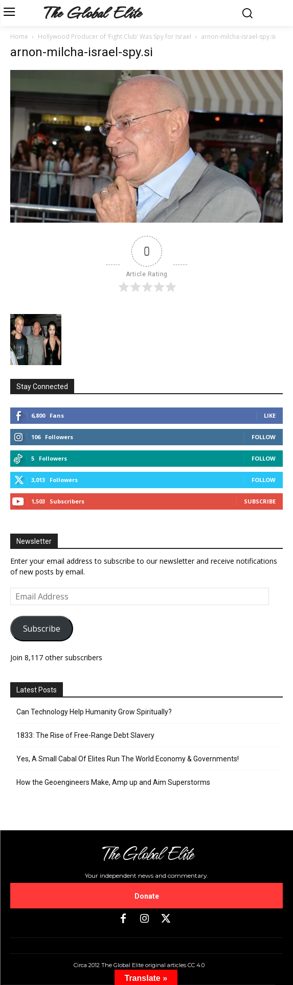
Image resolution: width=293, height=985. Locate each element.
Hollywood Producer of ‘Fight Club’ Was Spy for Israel (114, 36)
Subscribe (260, 501)
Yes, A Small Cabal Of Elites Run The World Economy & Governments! (127, 759)
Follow (264, 437)
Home (19, 36)
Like (270, 415)
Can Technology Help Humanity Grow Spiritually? (94, 712)
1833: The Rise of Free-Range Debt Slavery (85, 735)
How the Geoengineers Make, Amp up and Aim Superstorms (113, 782)
